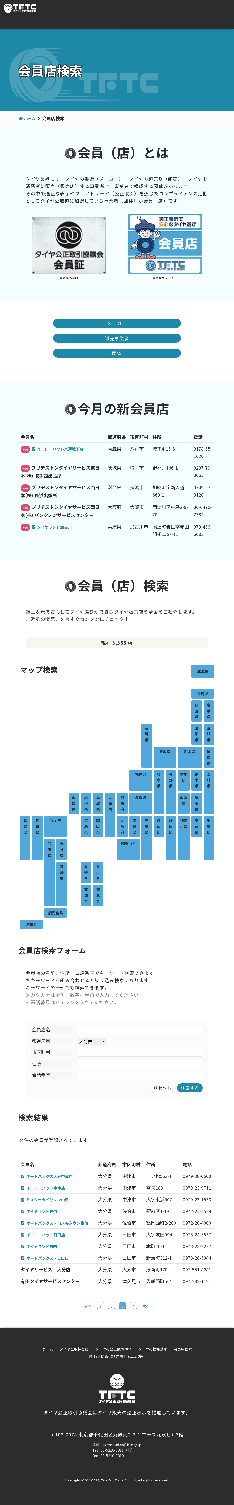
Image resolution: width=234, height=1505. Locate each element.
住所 (36, 1064)
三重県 (146, 826)
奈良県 (134, 826)
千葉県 (208, 826)
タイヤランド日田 (45, 1248)
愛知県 (158, 826)
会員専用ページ (213, 8)
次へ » (148, 1308)
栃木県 (196, 780)
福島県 (208, 757)
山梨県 (183, 801)
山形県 (196, 734)
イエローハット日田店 (50, 1236)
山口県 (74, 803)
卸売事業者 (117, 338)
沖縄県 (31, 924)
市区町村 (41, 1052)
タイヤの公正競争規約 (150, 23)
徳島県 (98, 896)
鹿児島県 (55, 913)
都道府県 (41, 1041)
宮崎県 (62, 873)
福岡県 (55, 821)
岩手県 (208, 711)
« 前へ (86, 1308)
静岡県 (171, 826)
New (25, 450)
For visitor (179, 8)
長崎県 (25, 826)
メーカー (117, 323)
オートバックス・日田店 (52, 1260)
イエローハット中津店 (50, 1188)
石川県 (146, 734)
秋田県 (196, 711)
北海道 (202, 672)
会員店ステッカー (165, 278)
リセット (162, 1088)
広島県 (86, 826)
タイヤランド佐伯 (45, 1212)
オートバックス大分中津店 (54, 1177)
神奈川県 (183, 824)
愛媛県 (86, 873)
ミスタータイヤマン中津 (52, 1200)
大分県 (62, 849)
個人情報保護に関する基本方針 (119, 1359)
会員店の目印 (69, 278)
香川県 (98, 873)
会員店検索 (221, 23)
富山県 (164, 751)
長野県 (171, 780)
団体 (117, 353)
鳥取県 (98, 803)
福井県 (140, 775)
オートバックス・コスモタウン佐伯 (63, 1224)
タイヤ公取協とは (109, 23)
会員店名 (41, 1030)
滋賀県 (140, 798)
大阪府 (122, 826)
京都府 (122, 803)
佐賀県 (37, 826)
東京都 (196, 826)
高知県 (86, 896)
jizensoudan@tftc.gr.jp (122, 1447)
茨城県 (208, 780)
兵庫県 (110, 803)
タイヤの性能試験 (190, 23)
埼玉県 (196, 803)
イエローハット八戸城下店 (65, 449)
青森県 (202, 694)
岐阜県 (158, 780)
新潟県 (189, 751)
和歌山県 (128, 844)
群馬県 (183, 778)
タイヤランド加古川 (58, 527)
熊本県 (49, 849)
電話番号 (41, 1075)
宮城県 (208, 734)
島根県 (86, 803)
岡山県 (98, 826)
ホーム (82, 23)
